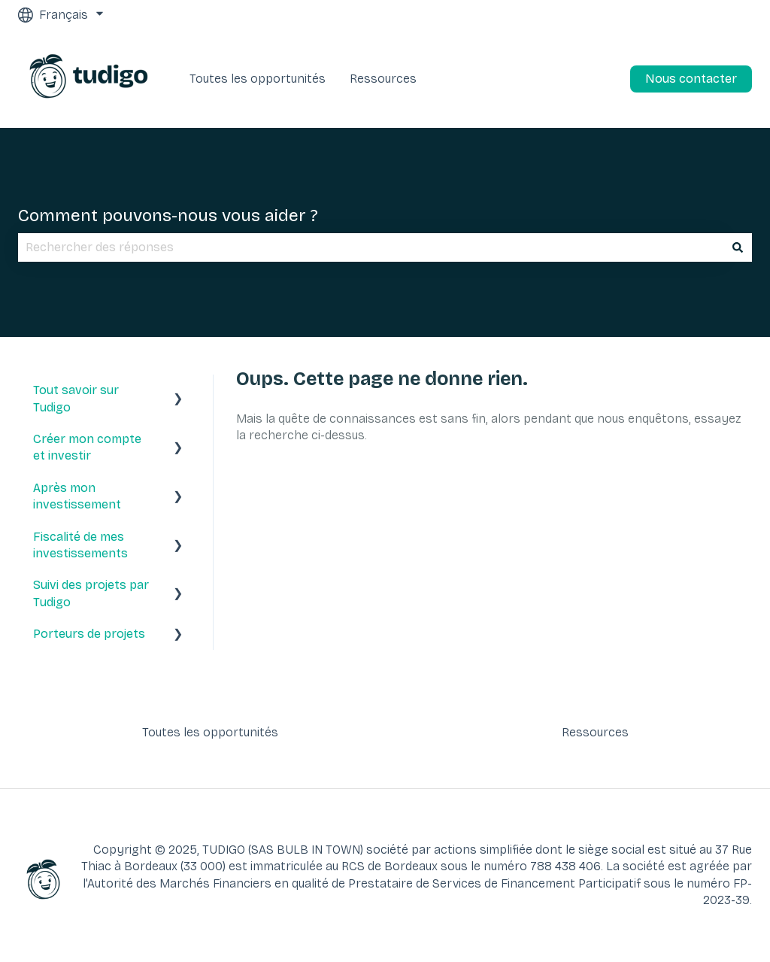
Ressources (383, 78)
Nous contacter (691, 78)
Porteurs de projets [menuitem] (89, 634)
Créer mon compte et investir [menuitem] (87, 447)
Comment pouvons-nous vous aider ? (168, 215)
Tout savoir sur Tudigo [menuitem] (76, 398)
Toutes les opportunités (257, 78)
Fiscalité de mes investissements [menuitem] (80, 545)
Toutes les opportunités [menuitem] (210, 732)
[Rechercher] (737, 247)
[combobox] (370, 247)
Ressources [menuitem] (595, 732)
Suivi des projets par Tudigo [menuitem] (91, 593)
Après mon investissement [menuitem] (77, 496)
